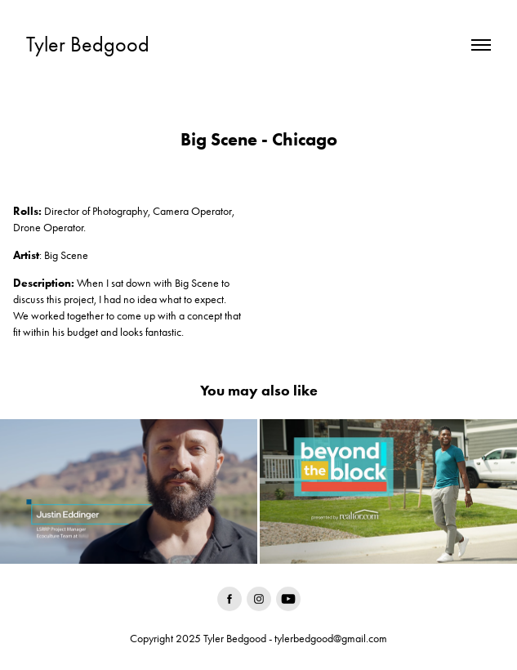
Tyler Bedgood (87, 44)
